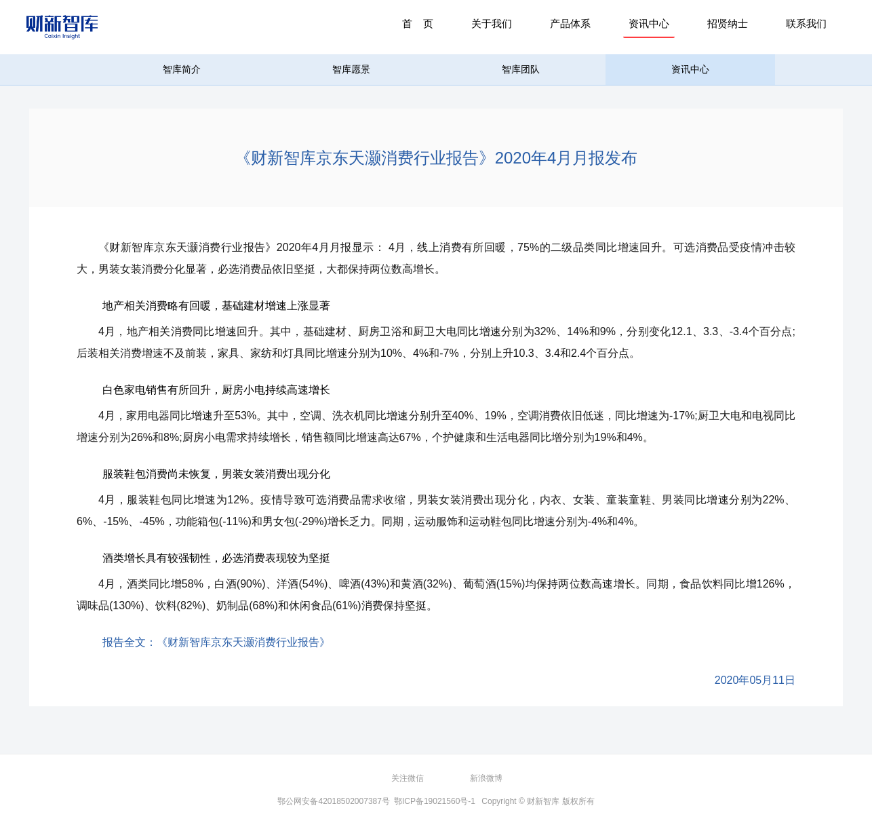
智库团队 (521, 69)
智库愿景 (351, 69)
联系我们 (806, 23)
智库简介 (182, 69)
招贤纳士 (727, 23)
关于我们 (491, 23)
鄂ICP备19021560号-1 (434, 801)
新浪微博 (486, 778)
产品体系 (570, 23)
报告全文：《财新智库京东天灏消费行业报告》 (216, 642)
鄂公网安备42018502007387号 (333, 801)
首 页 (418, 23)
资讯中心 (649, 23)
